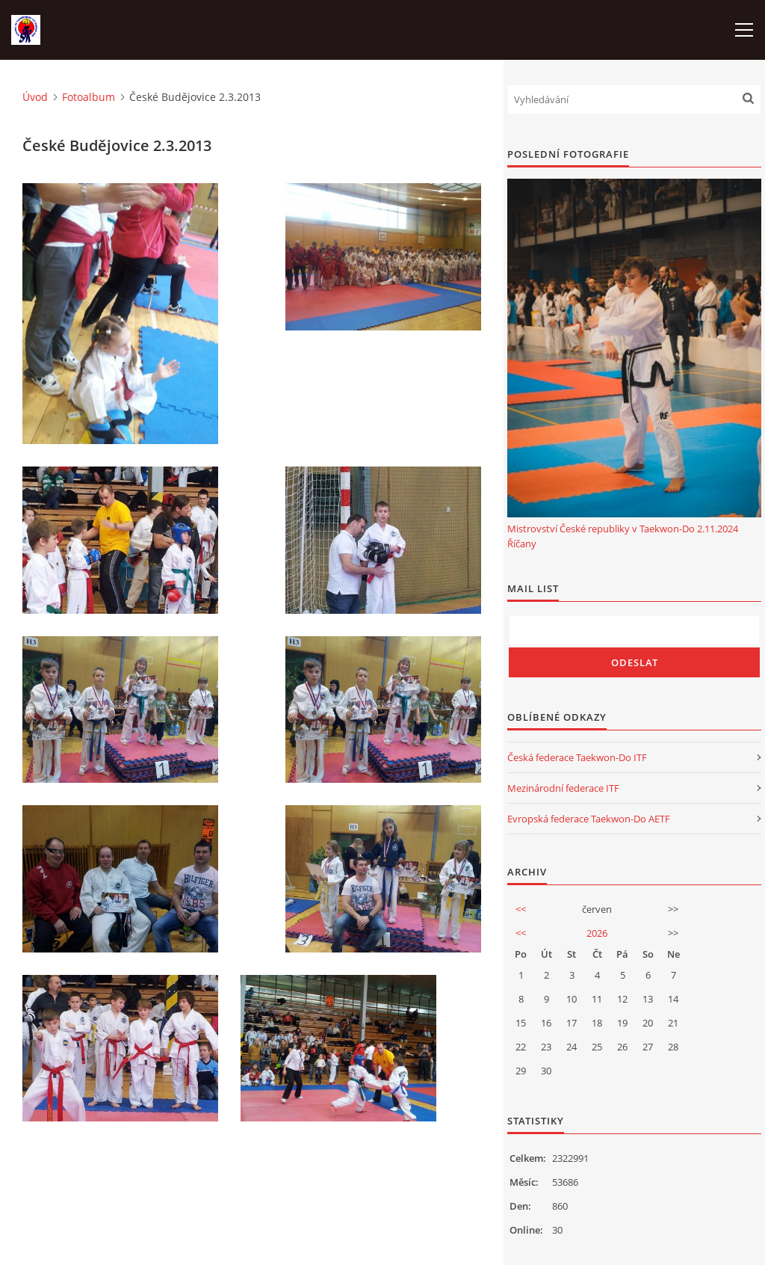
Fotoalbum (88, 97)
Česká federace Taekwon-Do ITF (577, 757)
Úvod (35, 97)
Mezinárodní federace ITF (563, 788)
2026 (596, 933)
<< (520, 909)
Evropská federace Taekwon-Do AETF (588, 818)
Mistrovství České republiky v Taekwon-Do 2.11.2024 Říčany (622, 536)
